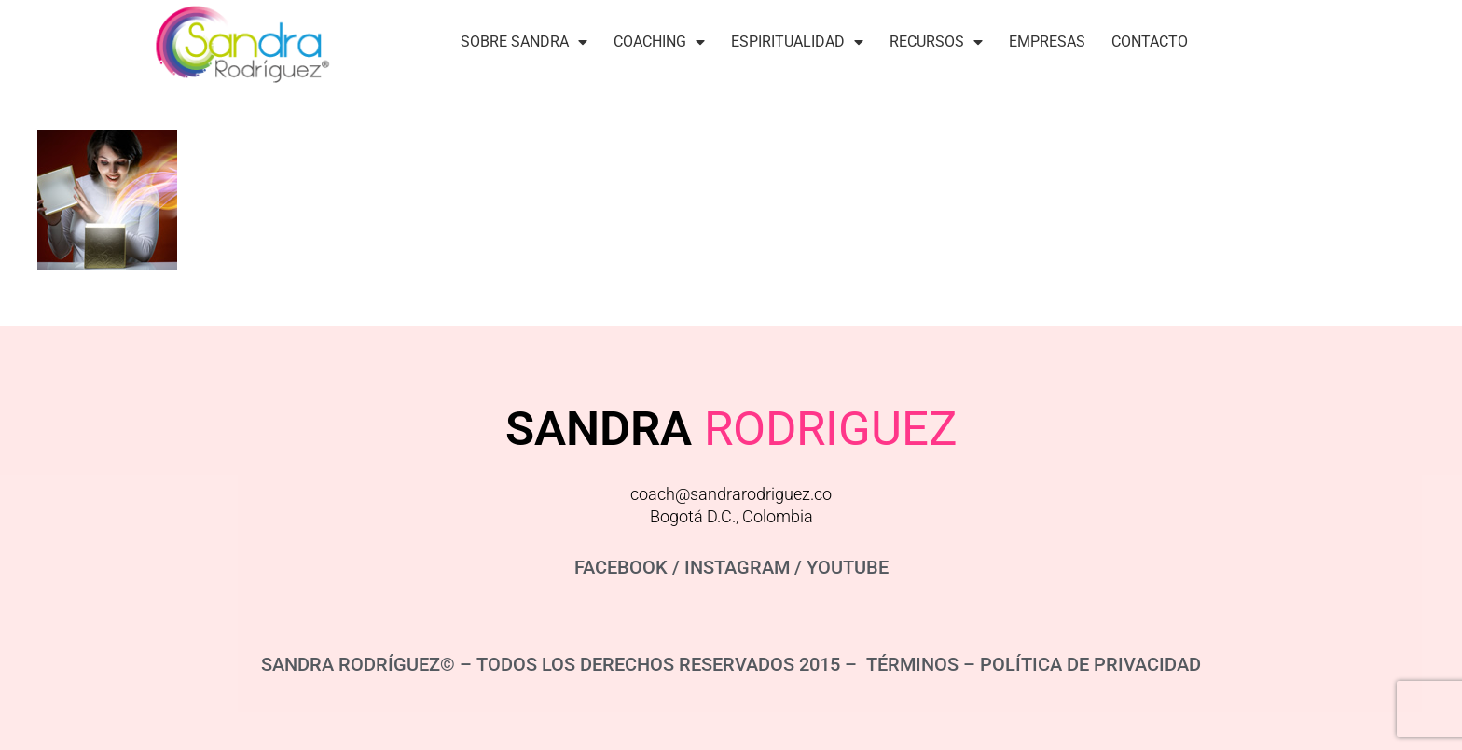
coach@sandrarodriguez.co (731, 494)
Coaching (659, 42)
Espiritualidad (797, 42)
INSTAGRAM (737, 567)
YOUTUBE (848, 567)
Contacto (1149, 41)
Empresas (1047, 41)
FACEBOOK (621, 567)
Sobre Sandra (524, 42)
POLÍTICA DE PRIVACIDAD (1090, 664)
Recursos (936, 42)
